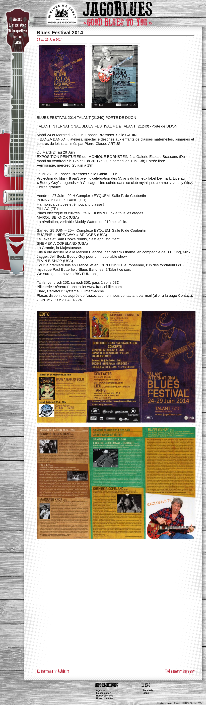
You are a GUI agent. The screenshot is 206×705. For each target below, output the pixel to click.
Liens (146, 693)
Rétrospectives (104, 695)
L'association (103, 693)
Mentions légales (164, 703)
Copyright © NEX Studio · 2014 (188, 703)
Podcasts (148, 690)
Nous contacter (104, 698)
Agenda (100, 690)
